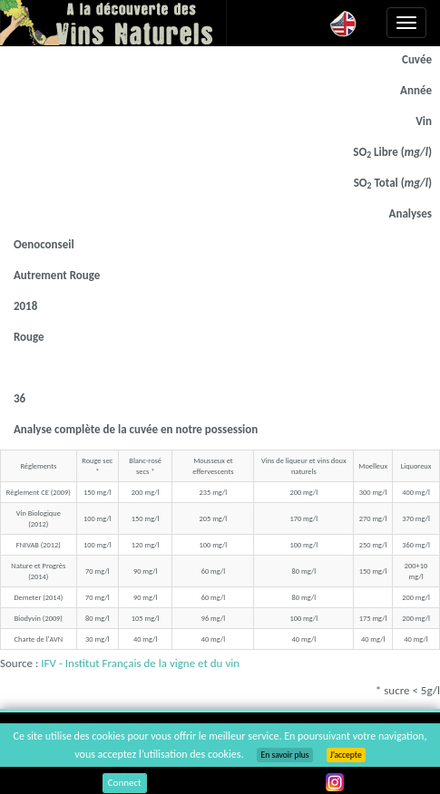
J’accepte (346, 755)
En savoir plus (284, 755)
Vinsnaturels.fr (113, 22)
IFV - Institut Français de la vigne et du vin (140, 663)
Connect (125, 783)
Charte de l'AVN (39, 639)
